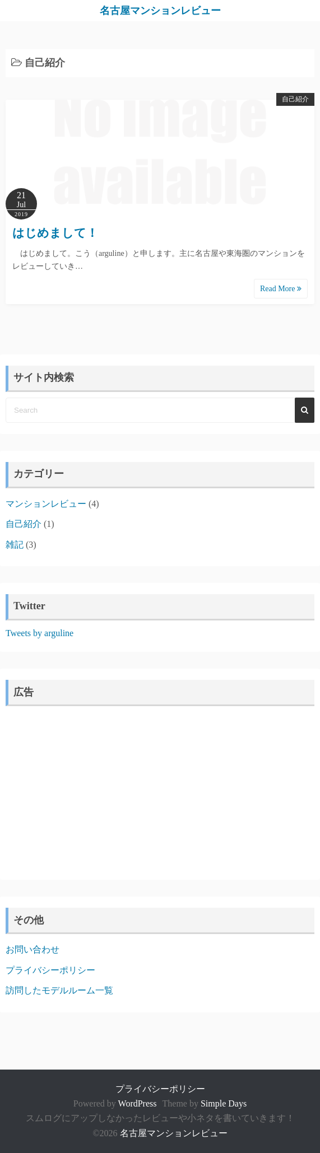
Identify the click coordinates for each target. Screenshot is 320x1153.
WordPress (137, 1103)
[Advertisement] (160, 790)
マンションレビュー (46, 503)
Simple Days (224, 1103)
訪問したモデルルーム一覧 (59, 990)
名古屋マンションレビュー (160, 10)
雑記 (15, 544)
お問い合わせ (32, 949)
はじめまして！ (55, 233)
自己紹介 (295, 99)
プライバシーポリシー (50, 970)
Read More (281, 288)
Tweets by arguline (39, 633)
